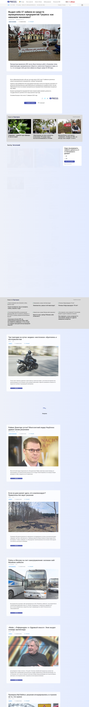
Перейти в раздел (76, 116)
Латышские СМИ (56, 1)
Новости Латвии (38, 1)
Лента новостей (29, 1)
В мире (21, 2)
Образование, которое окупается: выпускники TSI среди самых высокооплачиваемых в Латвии (43, 123)
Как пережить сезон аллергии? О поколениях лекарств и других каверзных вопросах (68, 259)
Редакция (60, 4)
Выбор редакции (47, 1)
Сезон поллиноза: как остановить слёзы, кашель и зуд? (18, 250)
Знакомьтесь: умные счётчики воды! (44, 250)
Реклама (63, 4)
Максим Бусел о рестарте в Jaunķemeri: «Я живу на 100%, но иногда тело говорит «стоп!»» (67, 123)
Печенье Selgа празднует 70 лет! (68, 250)
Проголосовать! (69, 148)
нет (66, 145)
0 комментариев (22, 21)
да (66, 142)
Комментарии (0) (30, 102)
